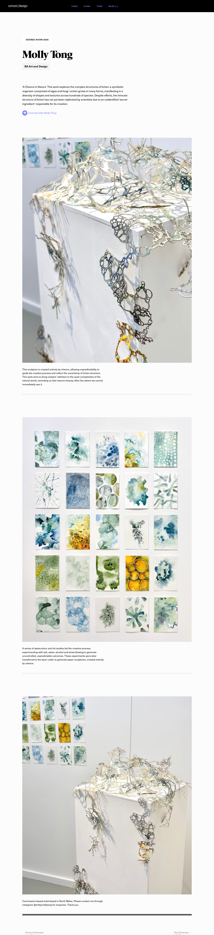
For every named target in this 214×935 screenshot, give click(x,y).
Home (74, 6)
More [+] (113, 6)
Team (100, 6)
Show (87, 6)
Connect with (42, 112)
